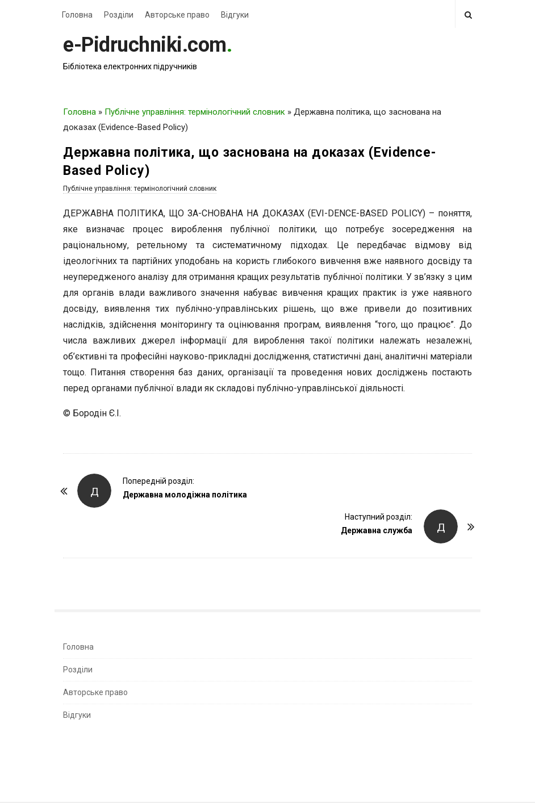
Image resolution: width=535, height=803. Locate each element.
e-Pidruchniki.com (145, 45)
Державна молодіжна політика (185, 494)
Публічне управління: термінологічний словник (195, 112)
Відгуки (235, 14)
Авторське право (177, 14)
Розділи (118, 14)
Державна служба (376, 530)
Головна (77, 14)
